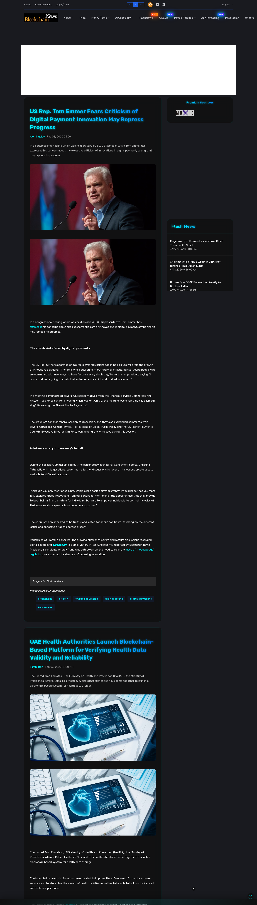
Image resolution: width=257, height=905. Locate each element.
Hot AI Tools (99, 17)
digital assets (114, 598)
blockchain (45, 598)
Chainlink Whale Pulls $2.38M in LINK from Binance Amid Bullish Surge (195, 263)
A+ (141, 5)
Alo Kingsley (37, 136)
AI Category (123, 17)
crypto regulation (86, 598)
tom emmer (45, 607)
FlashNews (147, 16)
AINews (165, 16)
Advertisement (43, 4)
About (27, 4)
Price (82, 18)
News (67, 17)
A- (130, 5)
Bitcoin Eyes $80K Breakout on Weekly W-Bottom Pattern (195, 284)
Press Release (183, 17)
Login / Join (62, 4)
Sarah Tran (36, 667)
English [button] (226, 4)
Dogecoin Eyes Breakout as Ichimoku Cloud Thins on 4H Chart (196, 243)
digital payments (141, 598)
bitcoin (63, 598)
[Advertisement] (128, 70)
